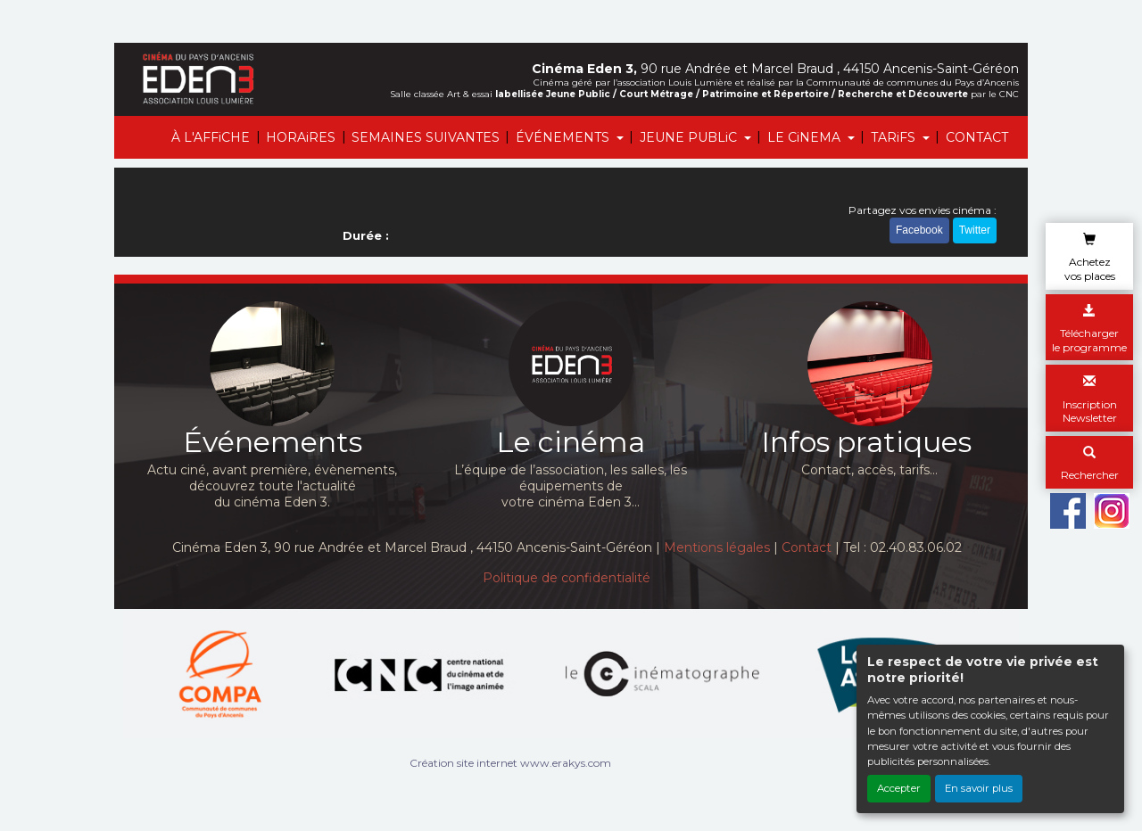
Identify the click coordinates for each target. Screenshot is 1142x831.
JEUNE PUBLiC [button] (690, 137)
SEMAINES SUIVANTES (426, 137)
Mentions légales (717, 547)
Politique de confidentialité (566, 578)
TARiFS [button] (895, 137)
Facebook (919, 230)
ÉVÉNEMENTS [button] (564, 137)
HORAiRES (300, 137)
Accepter (899, 788)
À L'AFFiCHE (210, 137)
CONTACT (977, 137)
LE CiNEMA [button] (805, 137)
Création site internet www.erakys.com (510, 762)
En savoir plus (979, 788)
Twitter (974, 230)
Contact (807, 547)
